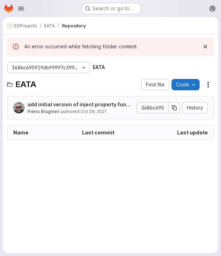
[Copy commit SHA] (174, 107)
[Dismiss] (205, 46)
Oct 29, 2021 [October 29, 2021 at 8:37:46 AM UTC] (93, 111)
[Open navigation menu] (21, 8)
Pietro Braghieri (43, 111)
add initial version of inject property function (80, 104)
